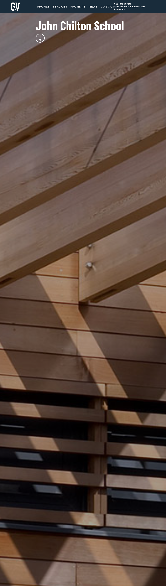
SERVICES (60, 6)
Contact (107, 6)
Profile (43, 6)
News (93, 6)
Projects (78, 6)
